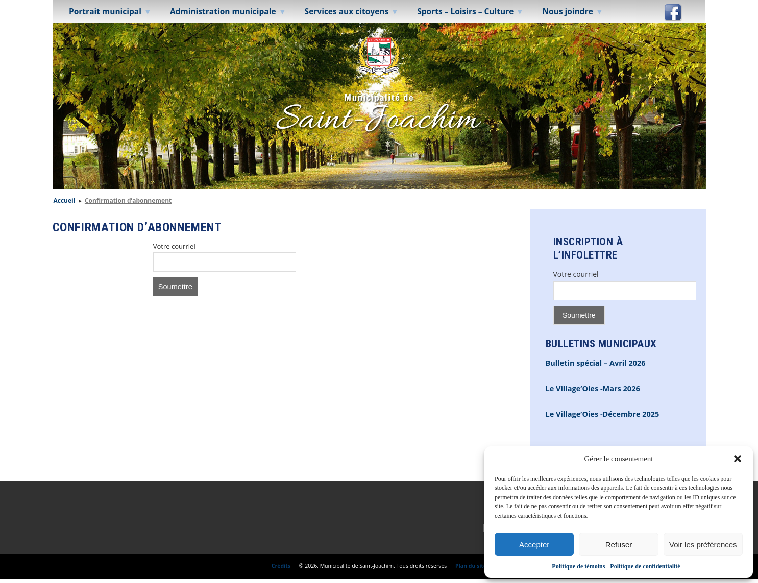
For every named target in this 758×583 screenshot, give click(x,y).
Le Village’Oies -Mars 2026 (593, 388)
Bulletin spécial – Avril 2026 (596, 363)
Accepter (534, 544)
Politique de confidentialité (645, 566)
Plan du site (470, 565)
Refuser (618, 544)
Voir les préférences (703, 544)
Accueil (65, 200)
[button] (737, 459)
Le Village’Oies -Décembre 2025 (602, 414)
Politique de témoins (578, 566)
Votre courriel (174, 246)
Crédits (281, 565)
